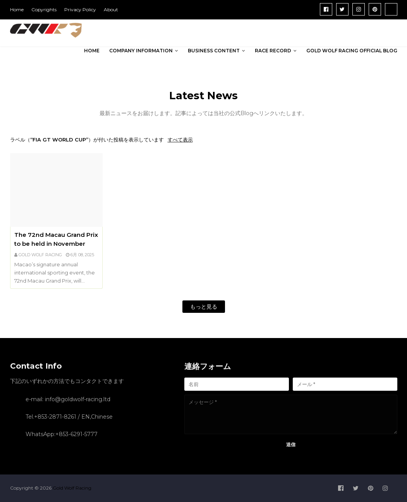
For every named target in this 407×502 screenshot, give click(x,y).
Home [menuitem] (92, 50)
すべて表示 (180, 139)
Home (17, 9)
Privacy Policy (80, 9)
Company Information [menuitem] (141, 50)
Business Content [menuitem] (214, 50)
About (111, 9)
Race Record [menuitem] (273, 50)
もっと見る (203, 306)
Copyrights (44, 9)
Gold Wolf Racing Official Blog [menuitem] (351, 50)
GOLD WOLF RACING (40, 254)
